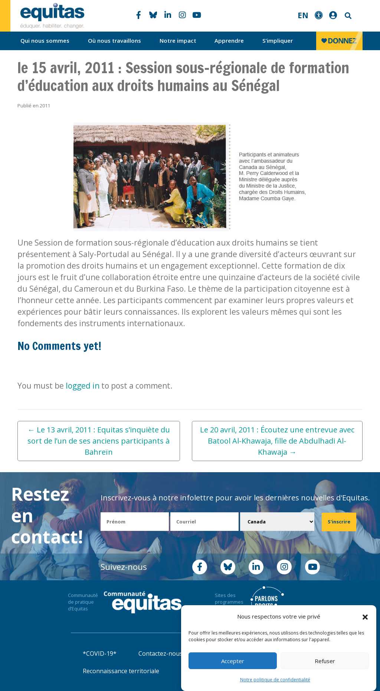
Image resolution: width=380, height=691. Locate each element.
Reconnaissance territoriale (121, 671)
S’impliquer (277, 40)
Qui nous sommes (44, 40)
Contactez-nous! (161, 653)
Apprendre (229, 40)
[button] (365, 616)
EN (303, 15)
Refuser (325, 661)
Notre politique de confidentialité (275, 680)
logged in (82, 385)
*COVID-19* (100, 653)
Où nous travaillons (114, 40)
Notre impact (178, 40)
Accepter (232, 661)
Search (347, 16)
